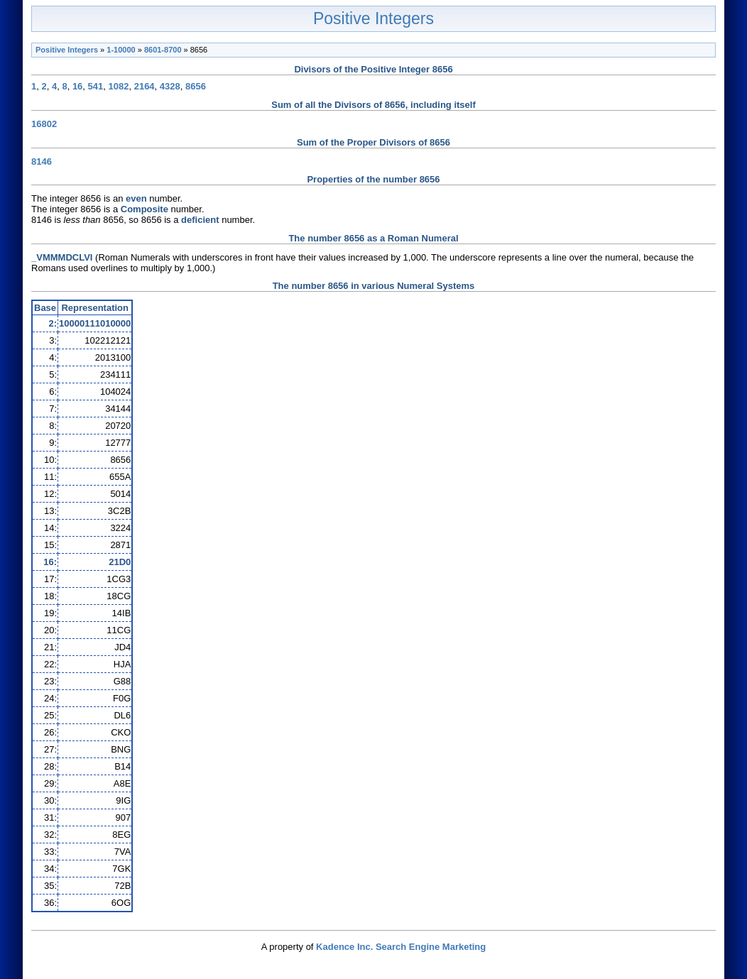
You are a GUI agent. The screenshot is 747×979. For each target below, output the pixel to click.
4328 (170, 86)
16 (77, 86)
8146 (41, 161)
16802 (44, 124)
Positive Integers (373, 18)
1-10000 (121, 49)
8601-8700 (163, 49)
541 (96, 86)
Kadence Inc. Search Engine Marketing (401, 946)
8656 (195, 86)
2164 (144, 86)
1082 (119, 86)
